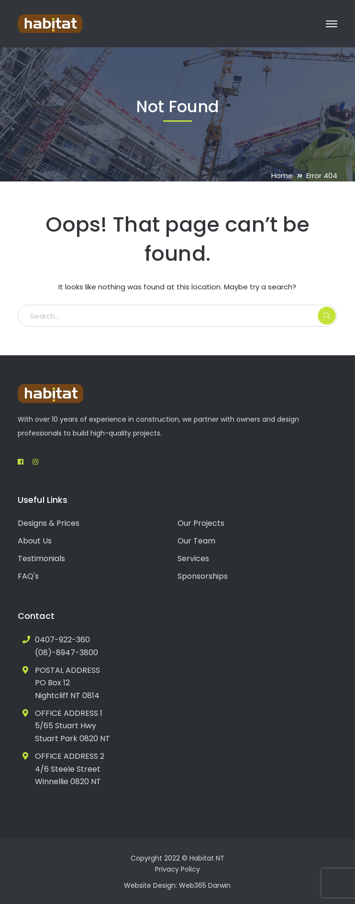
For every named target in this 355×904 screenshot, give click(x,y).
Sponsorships (203, 576)
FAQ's (28, 576)
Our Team (196, 540)
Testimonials (41, 558)
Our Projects (201, 523)
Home (282, 175)
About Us (35, 540)
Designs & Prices (48, 523)
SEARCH (327, 316)
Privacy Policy (177, 869)
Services (193, 558)
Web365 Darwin (205, 885)
